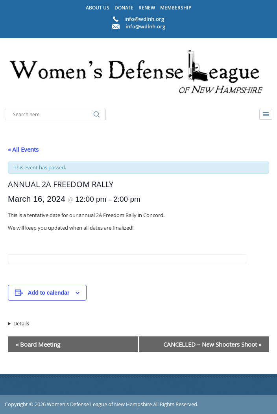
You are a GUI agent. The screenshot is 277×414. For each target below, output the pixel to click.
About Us (97, 7)
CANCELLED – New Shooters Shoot (212, 344)
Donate (123, 7)
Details (21, 323)
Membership (175, 7)
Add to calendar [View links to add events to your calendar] (49, 293)
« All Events (23, 149)
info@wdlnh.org (145, 26)
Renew (146, 7)
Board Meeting (38, 344)
